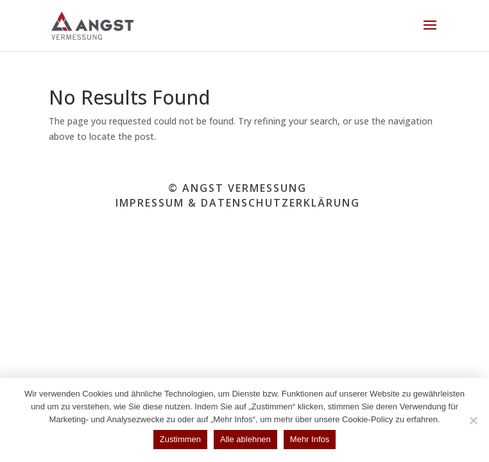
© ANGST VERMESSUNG (237, 188)
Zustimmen (180, 439)
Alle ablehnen (245, 439)
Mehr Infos (309, 439)
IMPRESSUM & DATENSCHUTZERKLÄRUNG (238, 203)
